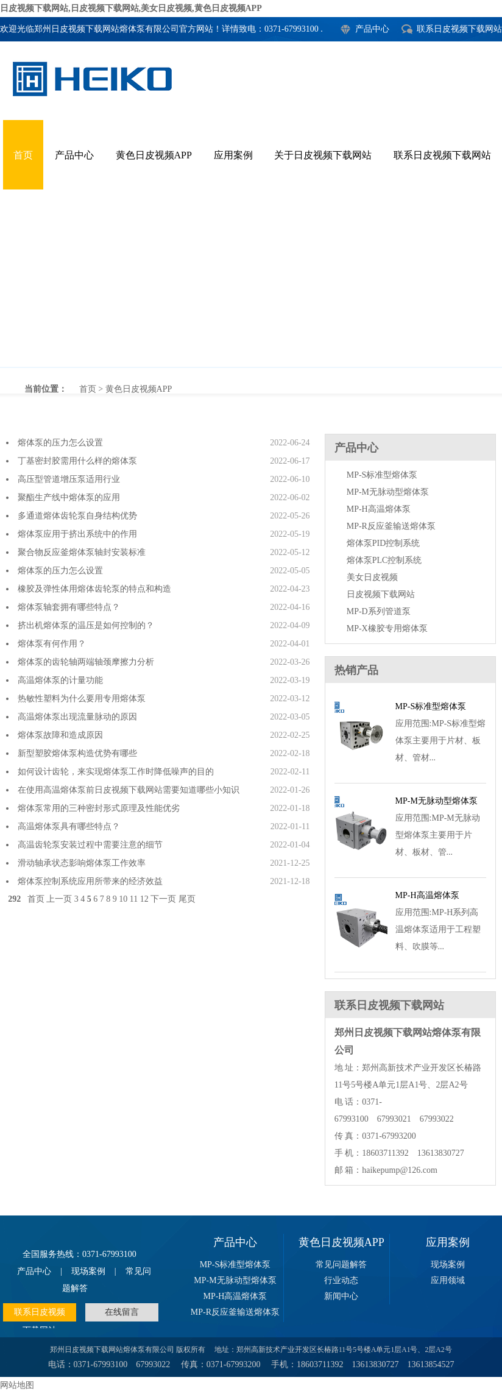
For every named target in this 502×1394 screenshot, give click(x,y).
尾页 (187, 899)
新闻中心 (341, 1296)
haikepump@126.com (399, 1170)
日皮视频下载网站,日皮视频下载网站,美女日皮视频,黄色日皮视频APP (131, 8)
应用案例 (233, 155)
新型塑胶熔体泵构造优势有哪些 (77, 753)
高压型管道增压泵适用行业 (69, 479)
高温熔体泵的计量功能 (60, 680)
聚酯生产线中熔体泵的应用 (69, 497)
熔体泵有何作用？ (52, 643)
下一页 (163, 899)
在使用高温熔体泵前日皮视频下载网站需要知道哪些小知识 (128, 789)
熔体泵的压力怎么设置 (60, 442)
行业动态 (341, 1280)
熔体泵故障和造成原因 (60, 735)
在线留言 (122, 1312)
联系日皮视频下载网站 (459, 29)
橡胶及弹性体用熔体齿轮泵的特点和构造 (94, 588)
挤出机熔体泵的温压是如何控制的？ (86, 625)
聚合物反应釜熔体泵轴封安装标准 (82, 552)
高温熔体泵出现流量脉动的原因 (77, 716)
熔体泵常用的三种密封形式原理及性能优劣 (99, 808)
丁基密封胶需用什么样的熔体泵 (77, 460)
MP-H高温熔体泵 (379, 509)
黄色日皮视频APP (154, 155)
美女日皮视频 (372, 577)
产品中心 (372, 29)
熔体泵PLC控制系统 (384, 560)
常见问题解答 (341, 1264)
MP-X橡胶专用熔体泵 (387, 628)
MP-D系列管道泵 (379, 611)
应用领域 (448, 1280)
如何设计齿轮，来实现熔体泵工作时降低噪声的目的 (116, 771)
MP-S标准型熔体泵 (382, 474)
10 (123, 899)
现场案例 (88, 1271)
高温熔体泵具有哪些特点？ (69, 826)
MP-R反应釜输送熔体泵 (391, 526)
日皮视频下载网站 (381, 594)
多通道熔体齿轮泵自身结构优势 (77, 515)
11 (134, 899)
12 (144, 899)
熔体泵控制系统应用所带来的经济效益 (90, 881)
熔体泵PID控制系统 (383, 543)
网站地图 (17, 1385)
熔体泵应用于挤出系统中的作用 (77, 534)
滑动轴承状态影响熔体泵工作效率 (82, 863)
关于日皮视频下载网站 (323, 155)
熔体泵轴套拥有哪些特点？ (69, 607)
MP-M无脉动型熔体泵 (388, 492)
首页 (23, 155)
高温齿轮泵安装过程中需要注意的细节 (90, 844)
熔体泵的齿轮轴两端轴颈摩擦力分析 (86, 662)
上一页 (59, 899)
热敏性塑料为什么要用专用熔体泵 (82, 698)
